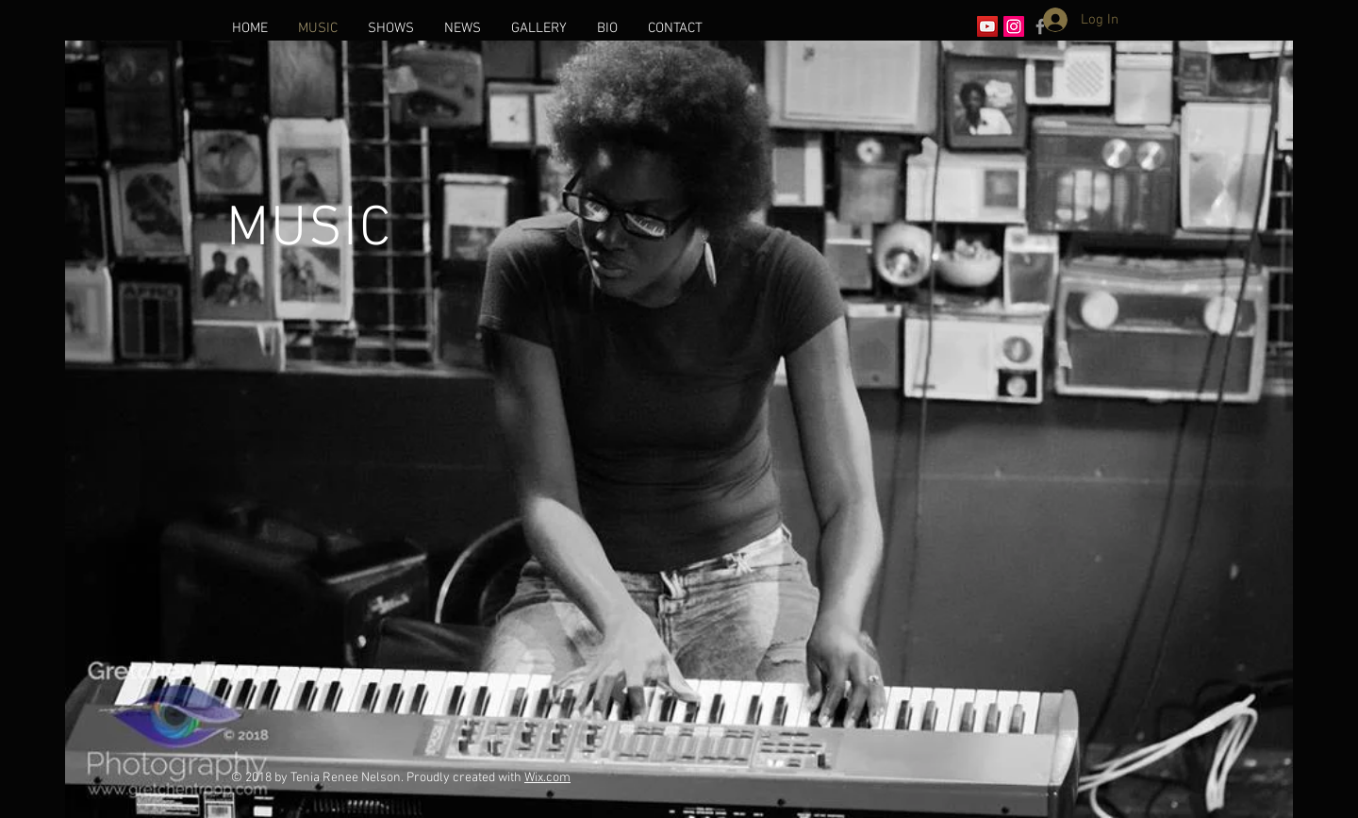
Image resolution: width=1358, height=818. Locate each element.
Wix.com (547, 778)
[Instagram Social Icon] (1013, 26)
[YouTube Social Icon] (987, 26)
